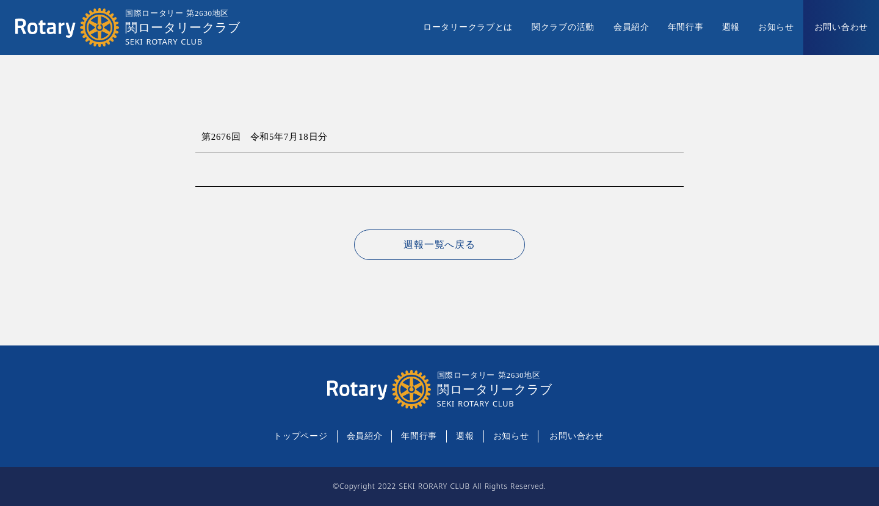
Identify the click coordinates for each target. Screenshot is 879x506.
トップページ (300, 436)
